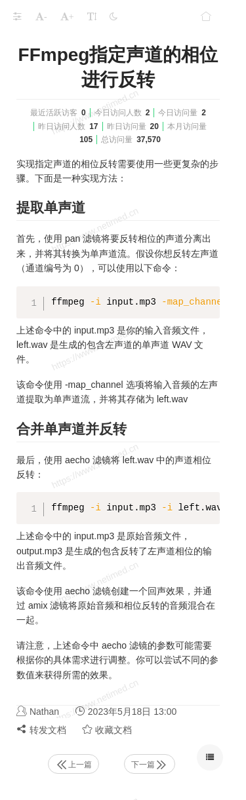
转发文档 (41, 729)
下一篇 (149, 764)
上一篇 (73, 764)
